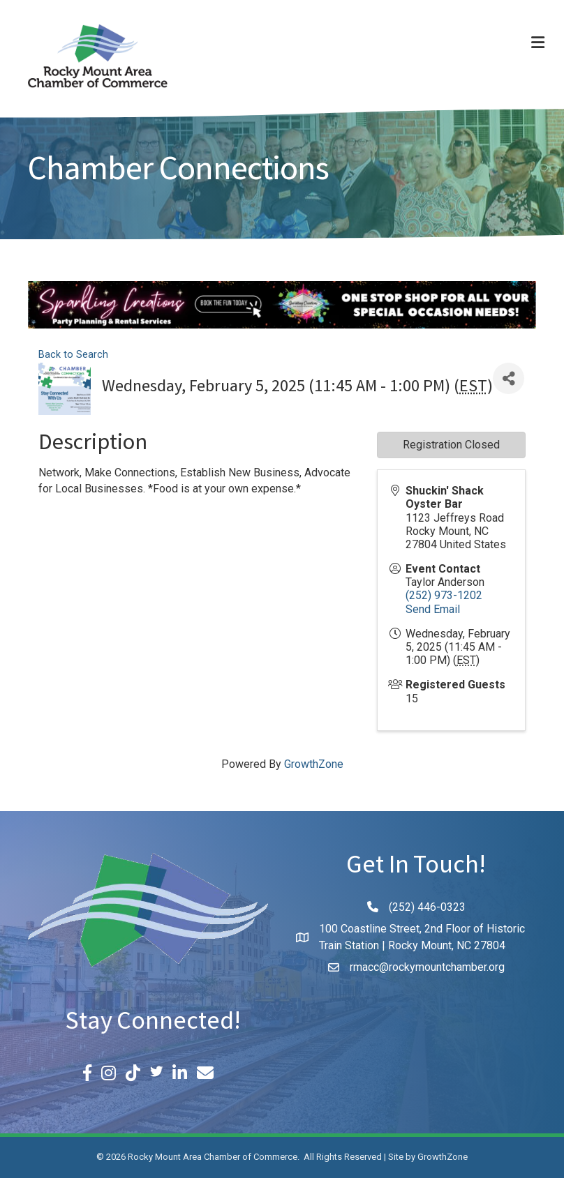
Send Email (433, 609)
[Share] (508, 378)
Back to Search (73, 355)
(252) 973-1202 (444, 595)
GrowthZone (313, 764)
